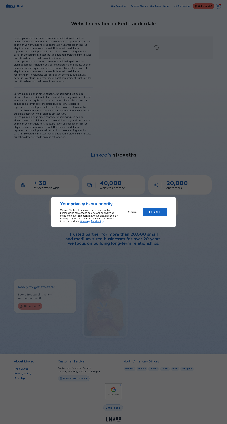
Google (84, 221)
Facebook (96, 221)
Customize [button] (132, 212)
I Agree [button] (155, 212)
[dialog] (113, 212)
